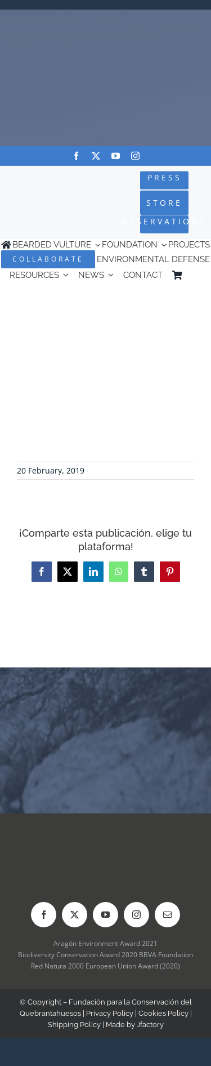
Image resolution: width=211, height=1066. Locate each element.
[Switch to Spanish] (196, 274)
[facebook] (76, 156)
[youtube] (115, 156)
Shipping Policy (74, 1024)
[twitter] (96, 156)
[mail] (167, 914)
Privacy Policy (109, 1013)
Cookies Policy (163, 1013)
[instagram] (135, 156)
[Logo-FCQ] (36, 193)
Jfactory (150, 1024)
